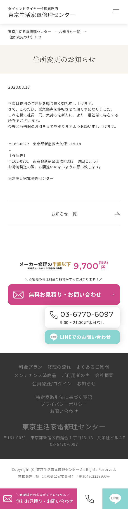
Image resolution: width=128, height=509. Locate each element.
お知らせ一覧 (64, 214)
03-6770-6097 (64, 444)
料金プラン (31, 366)
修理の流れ (59, 366)
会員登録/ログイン (52, 383)
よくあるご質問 (92, 366)
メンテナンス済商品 (35, 375)
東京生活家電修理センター (42, 15)
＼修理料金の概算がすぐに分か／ (46, 498)
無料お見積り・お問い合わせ (65, 294)
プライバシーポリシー (64, 404)
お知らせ (86, 383)
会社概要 (104, 375)
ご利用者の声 (76, 375)
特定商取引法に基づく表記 (64, 397)
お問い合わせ (64, 411)
